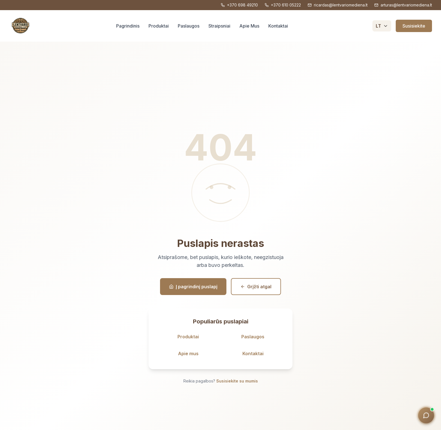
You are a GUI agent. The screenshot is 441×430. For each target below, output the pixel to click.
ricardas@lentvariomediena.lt (338, 5)
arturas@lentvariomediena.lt (403, 5)
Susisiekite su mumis (237, 381)
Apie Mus (249, 26)
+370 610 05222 (283, 5)
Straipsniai (219, 26)
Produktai (158, 26)
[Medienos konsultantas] (425, 415)
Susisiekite (413, 26)
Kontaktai (278, 26)
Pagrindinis (128, 26)
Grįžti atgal (255, 286)
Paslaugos (188, 26)
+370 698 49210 (239, 5)
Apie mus (188, 353)
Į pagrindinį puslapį (193, 286)
